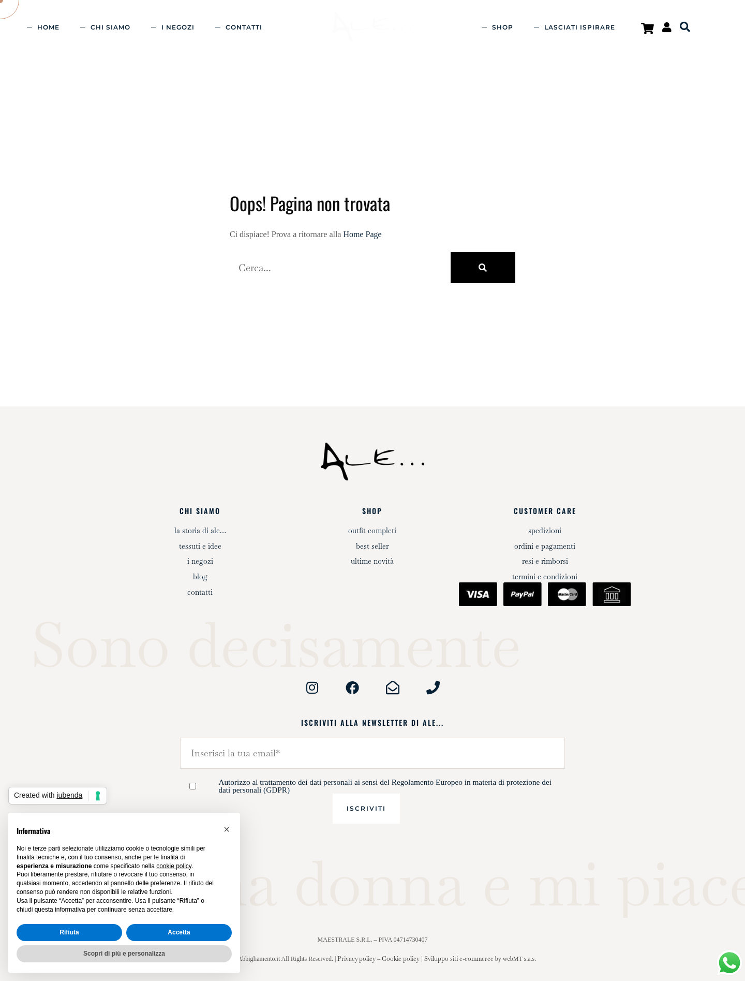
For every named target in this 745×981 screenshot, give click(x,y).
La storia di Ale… (200, 530)
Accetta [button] (179, 932)
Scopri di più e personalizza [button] (124, 953)
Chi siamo (110, 27)
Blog (200, 576)
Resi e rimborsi (545, 561)
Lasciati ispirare (579, 27)
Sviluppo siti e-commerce (459, 959)
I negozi (178, 27)
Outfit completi (372, 530)
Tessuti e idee (200, 546)
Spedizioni (544, 530)
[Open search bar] (685, 27)
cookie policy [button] (173, 866)
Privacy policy (356, 959)
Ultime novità (372, 561)
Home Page (362, 234)
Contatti (244, 27)
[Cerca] (483, 267)
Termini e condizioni (544, 576)
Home (48, 27)
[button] (226, 829)
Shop (502, 27)
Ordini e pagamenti (544, 546)
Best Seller (372, 546)
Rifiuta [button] (69, 932)
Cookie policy (401, 959)
